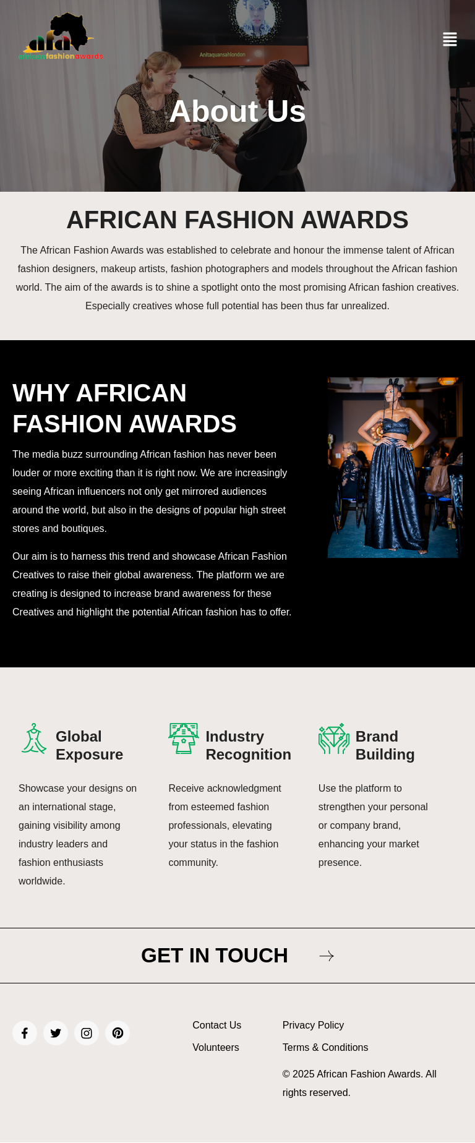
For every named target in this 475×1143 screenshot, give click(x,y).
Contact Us (216, 1026)
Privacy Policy (313, 1026)
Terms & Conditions (326, 1048)
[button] (450, 40)
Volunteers (215, 1048)
